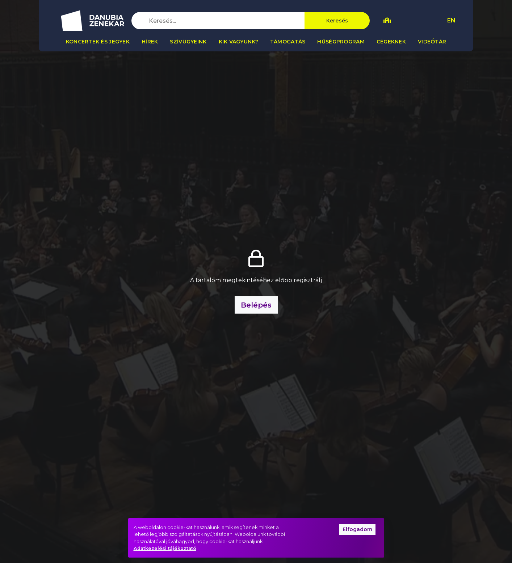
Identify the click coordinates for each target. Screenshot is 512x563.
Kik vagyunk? (238, 41)
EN (451, 20)
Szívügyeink (188, 41)
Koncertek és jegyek (98, 41)
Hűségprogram (340, 41)
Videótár (432, 41)
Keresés (337, 20)
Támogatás (288, 41)
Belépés (256, 305)
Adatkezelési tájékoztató (165, 548)
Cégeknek (391, 41)
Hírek (150, 41)
